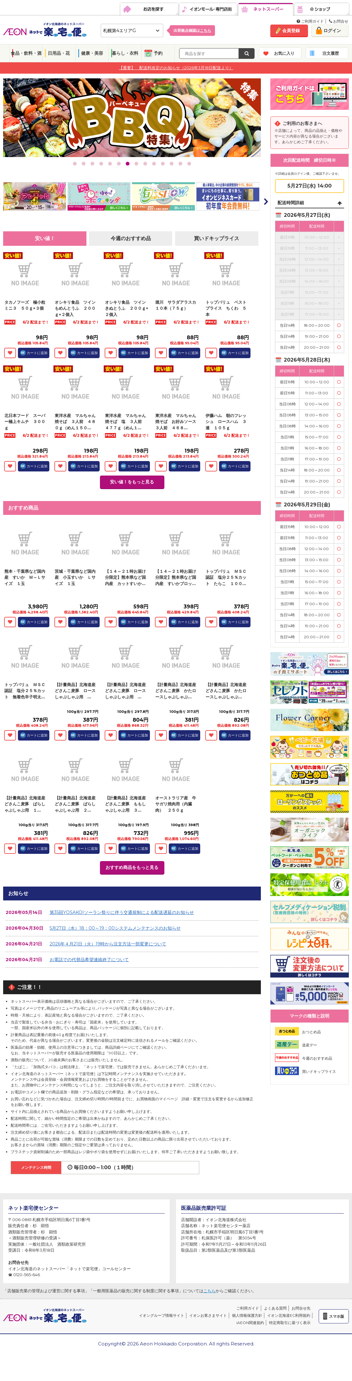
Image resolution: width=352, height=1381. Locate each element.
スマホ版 (336, 1316)
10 (154, 164)
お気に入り (284, 53)
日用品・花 (59, 53)
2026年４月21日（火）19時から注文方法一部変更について (108, 944)
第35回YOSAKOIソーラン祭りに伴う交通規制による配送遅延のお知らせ (122, 912)
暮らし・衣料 (125, 53)
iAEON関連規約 (250, 1322)
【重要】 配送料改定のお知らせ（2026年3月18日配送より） (176, 67)
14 (189, 164)
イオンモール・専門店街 (208, 9)
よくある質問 (275, 1308)
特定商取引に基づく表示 (290, 1322)
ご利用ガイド (310, 21)
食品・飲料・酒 (26, 53)
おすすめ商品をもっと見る (132, 867)
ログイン (332, 30)
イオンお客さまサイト (208, 1315)
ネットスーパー (266, 9)
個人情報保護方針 (247, 1315)
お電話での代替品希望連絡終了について (89, 959)
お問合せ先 (301, 1308)
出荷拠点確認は (192, 30)
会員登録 (291, 30)
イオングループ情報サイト (161, 1315)
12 (171, 164)
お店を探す (149, 9)
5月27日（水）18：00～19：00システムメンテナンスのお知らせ (115, 928)
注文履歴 (330, 53)
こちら (209, 1290)
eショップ (321, 9)
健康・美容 (92, 53)
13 (180, 164)
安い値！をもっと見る (132, 482)
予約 (158, 53)
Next (265, 201)
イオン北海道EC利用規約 (288, 1315)
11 (163, 164)
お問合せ (338, 21)
